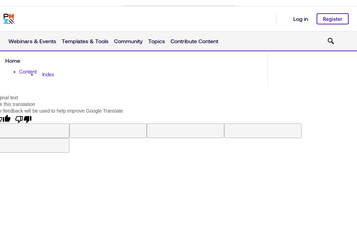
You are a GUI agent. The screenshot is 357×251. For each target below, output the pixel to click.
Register (332, 19)
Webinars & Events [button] (32, 41)
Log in (300, 18)
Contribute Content (194, 41)
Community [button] (128, 41)
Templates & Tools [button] (85, 41)
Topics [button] (156, 41)
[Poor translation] (23, 118)
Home (12, 60)
